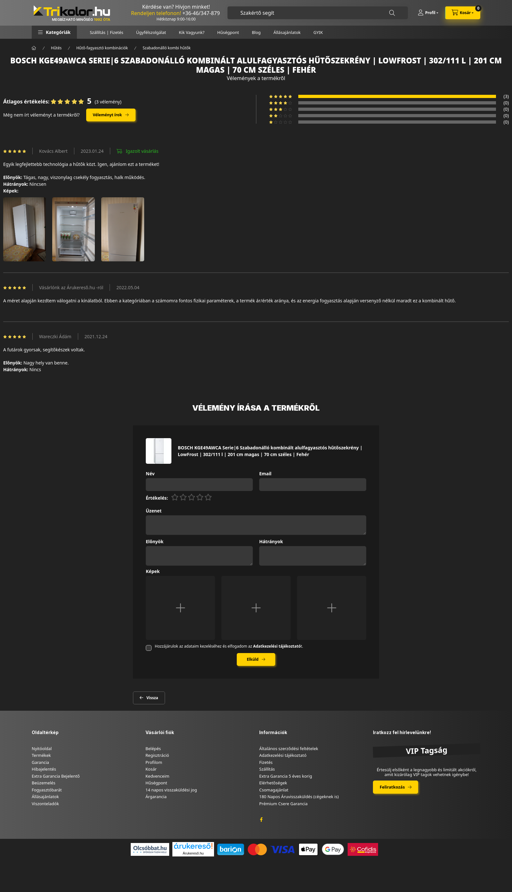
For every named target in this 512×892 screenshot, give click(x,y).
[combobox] (317, 12)
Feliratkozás (392, 787)
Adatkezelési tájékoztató (283, 755)
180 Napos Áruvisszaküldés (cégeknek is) (299, 796)
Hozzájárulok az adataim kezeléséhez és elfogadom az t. (229, 646)
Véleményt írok (107, 115)
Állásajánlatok (287, 32)
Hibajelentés (44, 769)
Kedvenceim (157, 776)
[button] (54, 32)
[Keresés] (392, 13)
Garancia (40, 762)
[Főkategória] (34, 48)
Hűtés (56, 48)
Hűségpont (228, 32)
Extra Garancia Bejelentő (56, 776)
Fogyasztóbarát (47, 790)
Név (150, 474)
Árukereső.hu (193, 853)
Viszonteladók (45, 803)
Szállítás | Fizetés (106, 32)
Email (265, 474)
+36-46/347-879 (201, 13)
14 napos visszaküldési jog (171, 790)
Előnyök (154, 541)
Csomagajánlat (273, 790)
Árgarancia (156, 796)
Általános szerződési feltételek (288, 748)
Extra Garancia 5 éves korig (285, 776)
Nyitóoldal (42, 748)
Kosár (151, 769)
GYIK (318, 32)
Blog (256, 32)
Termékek (41, 755)
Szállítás (267, 769)
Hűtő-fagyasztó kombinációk (102, 48)
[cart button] (462, 12)
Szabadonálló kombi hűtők (167, 48)
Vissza (152, 697)
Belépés (153, 748)
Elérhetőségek (273, 783)
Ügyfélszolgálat (151, 32)
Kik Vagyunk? (191, 32)
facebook (261, 819)
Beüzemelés (43, 783)
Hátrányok (271, 541)
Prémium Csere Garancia (283, 803)
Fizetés (266, 762)
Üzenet (153, 511)
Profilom (153, 762)
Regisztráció (157, 755)
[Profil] (428, 12)
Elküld (253, 659)
